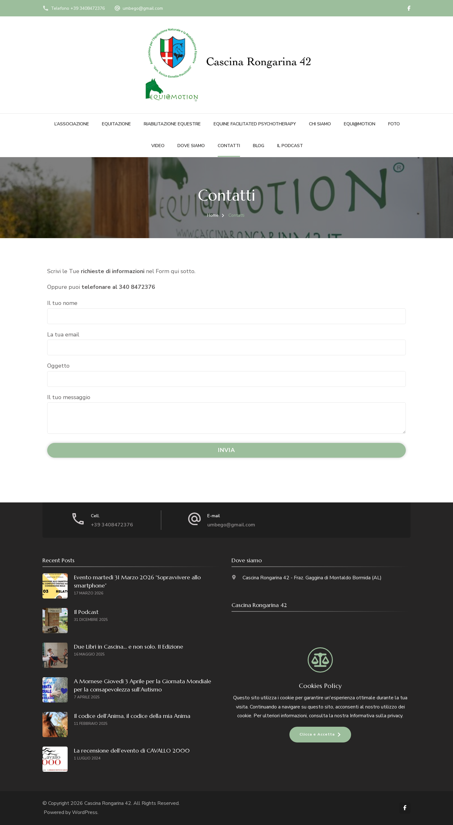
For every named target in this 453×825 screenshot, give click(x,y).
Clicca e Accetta (317, 734)
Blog (258, 146)
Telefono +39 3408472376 (78, 8)
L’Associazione (71, 124)
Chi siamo (320, 124)
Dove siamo (191, 146)
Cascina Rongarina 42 (107, 803)
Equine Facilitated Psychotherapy (255, 124)
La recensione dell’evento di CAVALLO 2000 (132, 750)
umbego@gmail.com (143, 8)
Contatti (229, 146)
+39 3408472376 (112, 524)
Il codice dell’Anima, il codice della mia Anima (132, 715)
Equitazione (116, 124)
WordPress (85, 812)
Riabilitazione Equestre (172, 124)
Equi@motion (359, 124)
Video (158, 146)
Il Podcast (290, 146)
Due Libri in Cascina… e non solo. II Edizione (128, 646)
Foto (394, 124)
